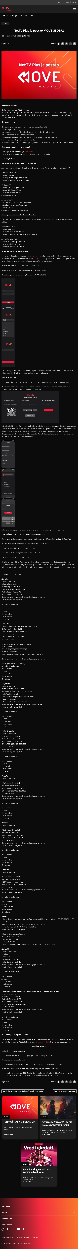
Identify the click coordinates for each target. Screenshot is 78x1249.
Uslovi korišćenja (7, 1238)
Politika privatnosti (23, 1238)
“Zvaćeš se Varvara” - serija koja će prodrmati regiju (23, 1091)
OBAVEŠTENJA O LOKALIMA (64, 1091)
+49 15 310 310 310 (63, 2)
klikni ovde (29, 152)
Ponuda (4, 1212)
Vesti (3, 15)
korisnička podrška (43, 1042)
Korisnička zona (6, 1219)
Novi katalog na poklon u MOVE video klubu (37, 1171)
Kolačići (36, 1238)
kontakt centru (35, 256)
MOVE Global (5, 1206)
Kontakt (74, 2)
